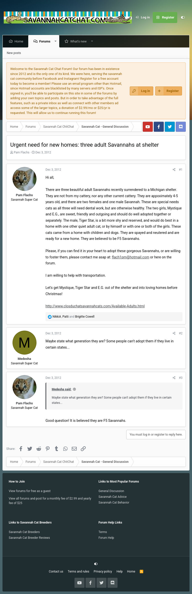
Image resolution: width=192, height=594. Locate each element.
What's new (79, 41)
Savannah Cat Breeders (24, 532)
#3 (180, 378)
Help (119, 571)
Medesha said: (61, 389)
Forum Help (106, 538)
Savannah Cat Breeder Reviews (29, 538)
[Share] (174, 170)
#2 (180, 333)
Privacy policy (103, 571)
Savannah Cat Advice (112, 497)
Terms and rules (78, 571)
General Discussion (111, 491)
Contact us (56, 571)
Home (20, 41)
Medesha (24, 359)
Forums (45, 41)
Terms (102, 532)
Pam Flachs (22, 152)
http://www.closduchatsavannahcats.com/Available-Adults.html (95, 306)
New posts (14, 53)
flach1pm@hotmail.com (130, 257)
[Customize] (182, 17)
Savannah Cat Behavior (113, 502)
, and (73, 316)
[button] (56, 41)
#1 (180, 169)
